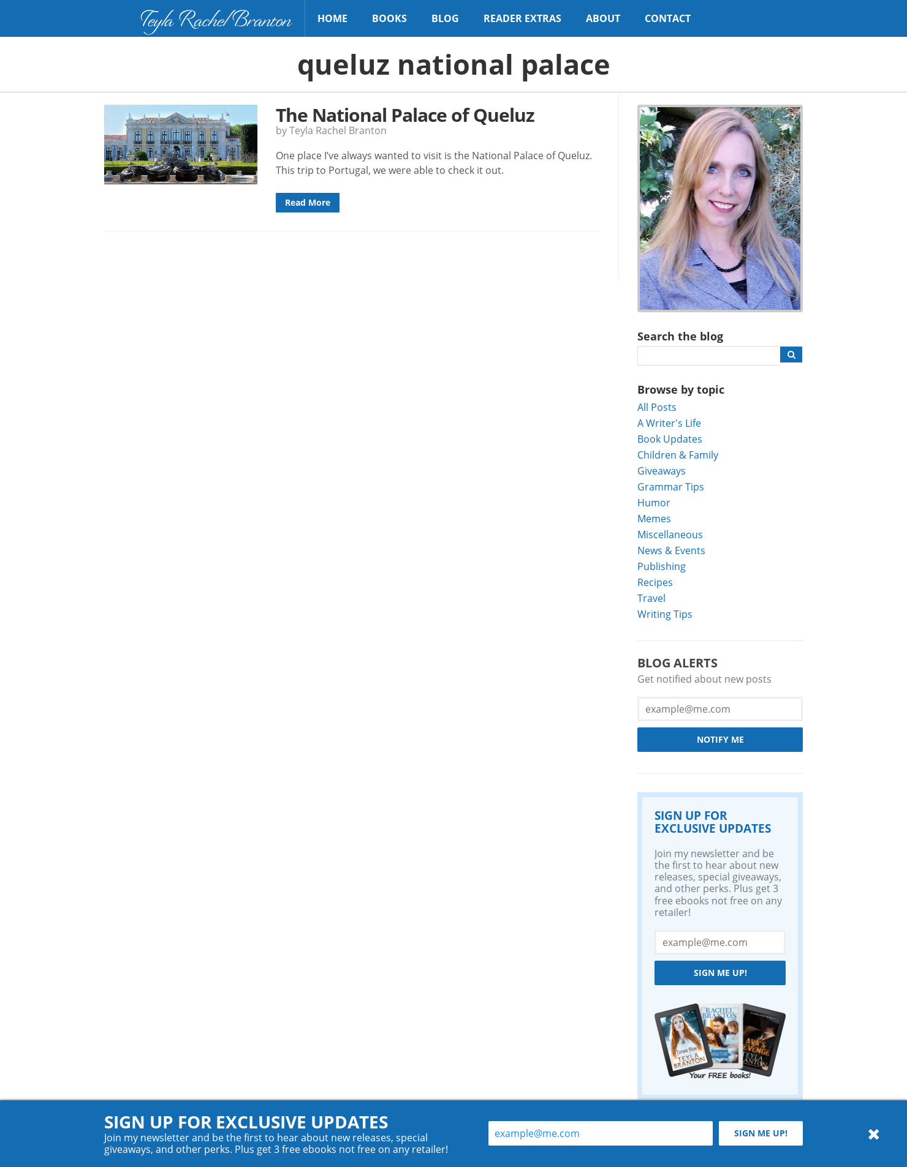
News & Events (671, 550)
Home (332, 18)
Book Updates (669, 438)
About (603, 18)
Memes (654, 518)
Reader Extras (522, 18)
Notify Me (720, 739)
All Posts (657, 406)
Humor (653, 502)
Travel (651, 597)
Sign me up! (720, 972)
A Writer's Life (669, 422)
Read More (307, 202)
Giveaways (661, 470)
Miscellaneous (670, 534)
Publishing (661, 566)
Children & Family (677, 454)
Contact (668, 18)
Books (389, 18)
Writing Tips (665, 613)
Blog (445, 18)
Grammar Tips (670, 486)
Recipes (655, 582)
